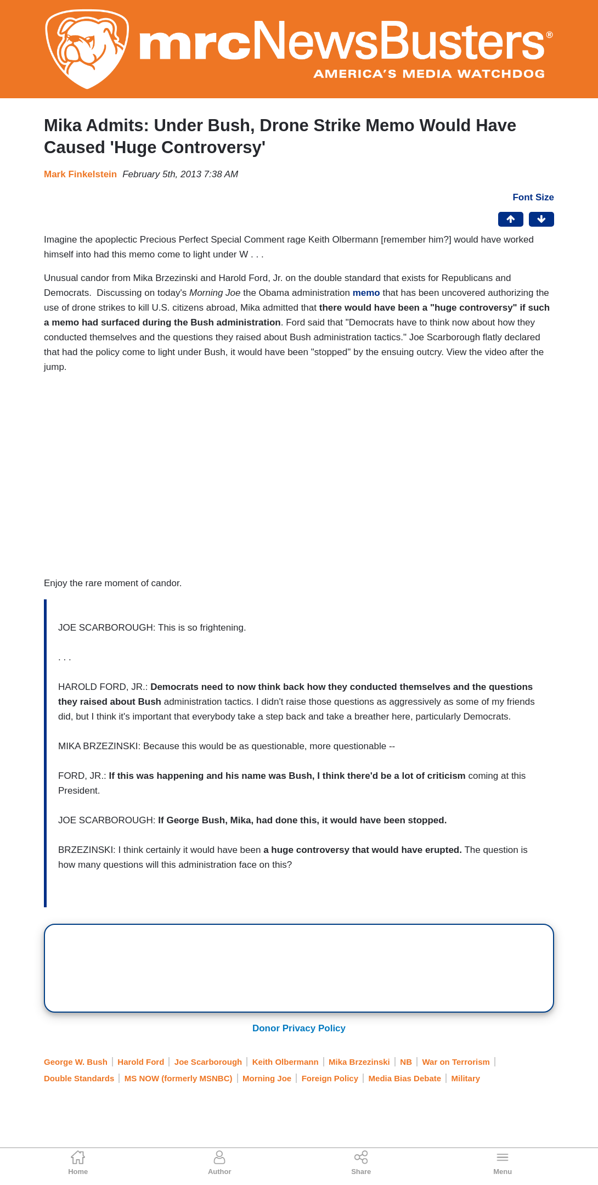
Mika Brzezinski (359, 1061)
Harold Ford (140, 1061)
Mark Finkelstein (80, 174)
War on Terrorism (455, 1061)
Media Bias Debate (405, 1078)
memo (368, 293)
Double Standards (79, 1078)
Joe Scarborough (208, 1061)
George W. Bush (76, 1061)
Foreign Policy (330, 1078)
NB (406, 1061)
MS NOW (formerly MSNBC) (179, 1078)
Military (466, 1078)
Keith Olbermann (285, 1061)
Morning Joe (266, 1078)
